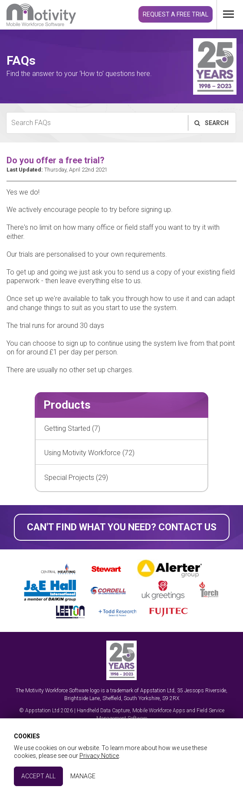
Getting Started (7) (72, 428)
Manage (82, 776)
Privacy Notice (99, 755)
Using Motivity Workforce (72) (89, 453)
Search (211, 122)
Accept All (38, 776)
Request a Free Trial (175, 14)
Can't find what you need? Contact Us (122, 527)
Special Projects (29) (76, 477)
